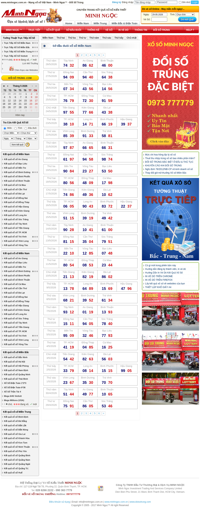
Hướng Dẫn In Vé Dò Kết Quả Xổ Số (164, 272)
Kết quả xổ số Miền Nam (16, 154)
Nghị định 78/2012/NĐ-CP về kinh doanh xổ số (169, 169)
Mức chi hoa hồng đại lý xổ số (160, 154)
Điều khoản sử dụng (59, 502)
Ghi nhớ (184, 2)
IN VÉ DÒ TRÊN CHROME (159, 276)
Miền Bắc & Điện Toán (125, 23)
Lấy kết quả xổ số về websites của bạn (165, 283)
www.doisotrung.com (140, 502)
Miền (8, 128)
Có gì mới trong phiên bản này (160, 265)
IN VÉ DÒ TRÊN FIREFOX (159, 280)
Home (68, 23)
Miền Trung (100, 23)
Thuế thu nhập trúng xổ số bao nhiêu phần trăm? (170, 158)
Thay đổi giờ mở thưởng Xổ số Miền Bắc (165, 172)
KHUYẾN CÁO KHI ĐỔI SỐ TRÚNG (163, 165)
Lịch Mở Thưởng (30, 63)
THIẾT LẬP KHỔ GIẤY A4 (158, 287)
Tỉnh (18, 128)
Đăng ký (116, 2)
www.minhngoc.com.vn (116, 502)
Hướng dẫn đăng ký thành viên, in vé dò (165, 269)
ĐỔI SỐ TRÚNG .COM (20, 78)
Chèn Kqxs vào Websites (23, 68)
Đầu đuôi (31, 128)
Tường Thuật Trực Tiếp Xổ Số (19, 38)
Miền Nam (83, 23)
